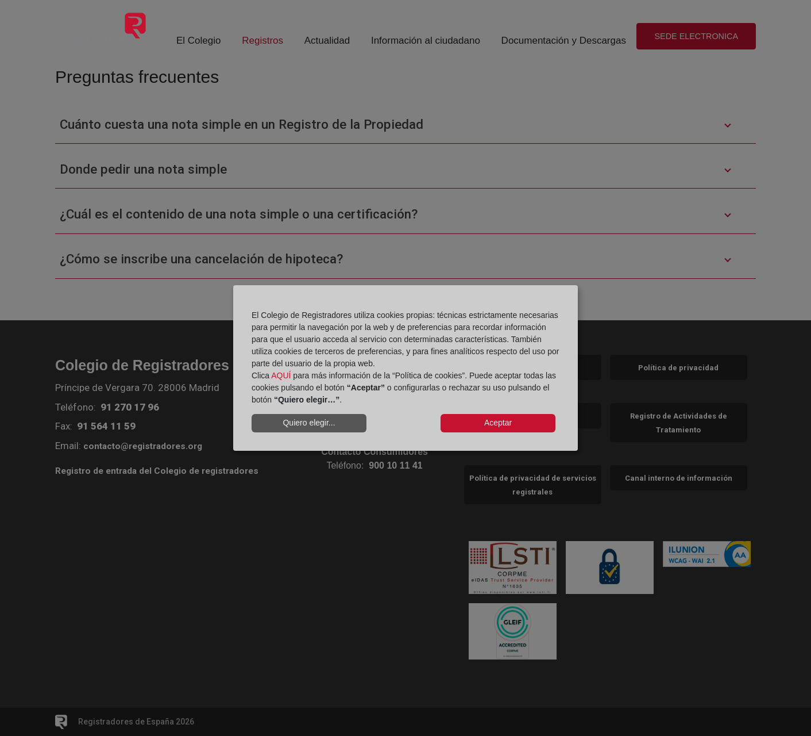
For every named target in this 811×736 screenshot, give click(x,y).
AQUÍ (281, 375)
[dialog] (405, 368)
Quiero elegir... (309, 422)
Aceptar (498, 422)
